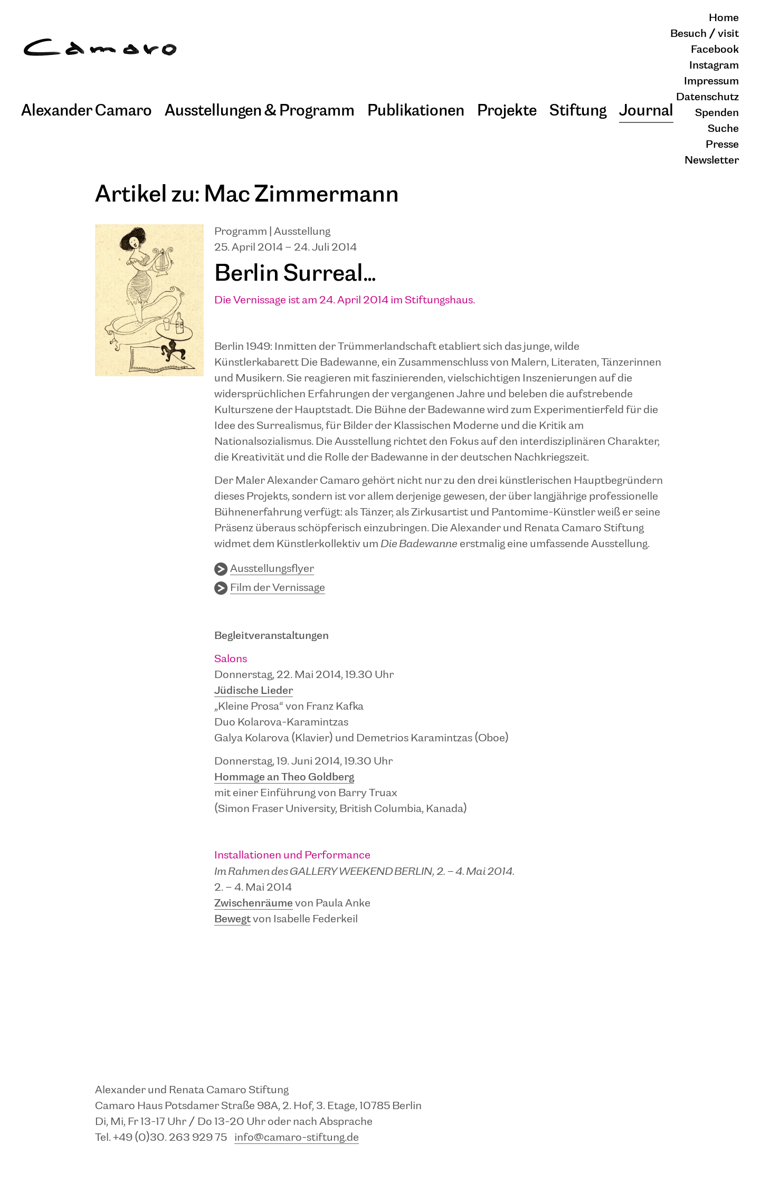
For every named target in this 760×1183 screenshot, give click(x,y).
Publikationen (415, 111)
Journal (646, 111)
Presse (722, 144)
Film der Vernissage (277, 588)
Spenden (717, 113)
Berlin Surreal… (295, 274)
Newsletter (712, 160)
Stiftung (577, 111)
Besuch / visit (704, 34)
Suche (723, 129)
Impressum (711, 81)
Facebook (715, 49)
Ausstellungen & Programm (260, 111)
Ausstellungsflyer (272, 569)
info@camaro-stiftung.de (296, 1137)
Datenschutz (707, 97)
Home (724, 18)
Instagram (714, 65)
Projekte (507, 111)
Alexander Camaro (86, 111)
